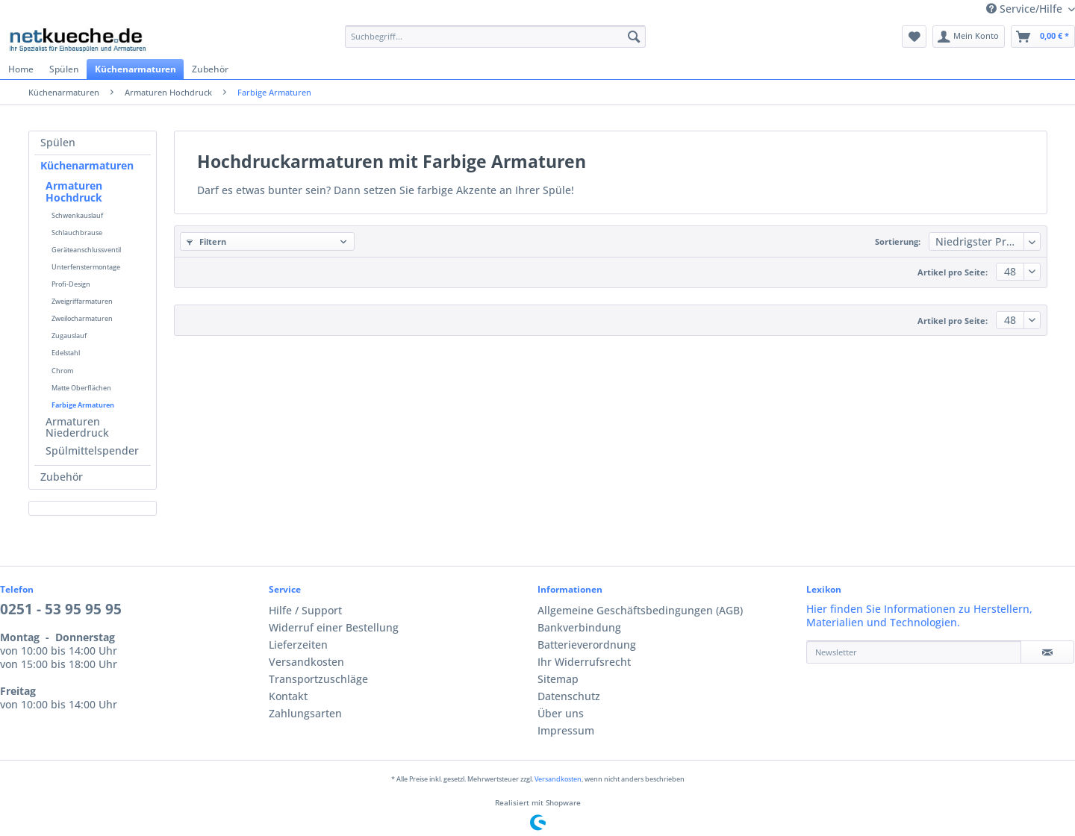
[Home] (20, 69)
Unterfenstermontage (86, 267)
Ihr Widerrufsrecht (584, 662)
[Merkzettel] (914, 36)
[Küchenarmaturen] (135, 69)
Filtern (206, 242)
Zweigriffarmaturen (82, 301)
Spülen (57, 142)
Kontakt (288, 696)
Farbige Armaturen (83, 405)
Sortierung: (897, 242)
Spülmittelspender (92, 451)
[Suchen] (634, 36)
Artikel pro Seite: (952, 272)
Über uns (561, 713)
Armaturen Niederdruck (77, 427)
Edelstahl (66, 353)
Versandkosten (306, 662)
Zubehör (61, 477)
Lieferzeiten (298, 645)
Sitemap (558, 679)
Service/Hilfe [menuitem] (1025, 9)
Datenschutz (569, 696)
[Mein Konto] (969, 36)
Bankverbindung (579, 627)
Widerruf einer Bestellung (334, 627)
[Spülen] (64, 69)
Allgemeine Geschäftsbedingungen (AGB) (640, 610)
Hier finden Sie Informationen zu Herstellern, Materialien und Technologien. (919, 615)
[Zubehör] (210, 69)
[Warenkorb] (1043, 36)
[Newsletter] (913, 652)
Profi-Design (71, 284)
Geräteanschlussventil (86, 250)
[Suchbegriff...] (495, 36)
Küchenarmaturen (87, 165)
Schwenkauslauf (77, 215)
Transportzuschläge (318, 679)
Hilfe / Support (305, 610)
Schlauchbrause (77, 232)
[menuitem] (495, 42)
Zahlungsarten (305, 713)
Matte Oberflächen (81, 388)
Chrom (62, 370)
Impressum (566, 730)
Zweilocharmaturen (82, 318)
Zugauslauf (69, 335)
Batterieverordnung (587, 645)
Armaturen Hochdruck (74, 192)
